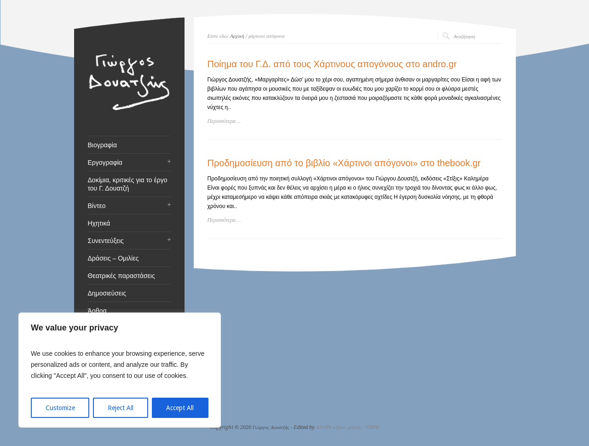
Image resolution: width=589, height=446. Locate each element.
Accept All (180, 407)
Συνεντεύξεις (106, 240)
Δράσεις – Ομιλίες (113, 258)
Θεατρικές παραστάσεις (121, 275)
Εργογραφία (105, 162)
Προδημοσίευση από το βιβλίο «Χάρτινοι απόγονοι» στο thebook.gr (344, 163)
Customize (60, 407)
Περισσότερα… (224, 121)
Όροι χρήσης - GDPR (358, 427)
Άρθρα (97, 310)
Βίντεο (97, 205)
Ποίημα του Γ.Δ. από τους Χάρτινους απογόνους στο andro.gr (332, 64)
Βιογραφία (102, 145)
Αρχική (237, 36)
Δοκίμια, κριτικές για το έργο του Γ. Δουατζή (127, 184)
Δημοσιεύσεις (107, 293)
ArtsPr (324, 427)
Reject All (120, 407)
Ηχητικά (99, 223)
